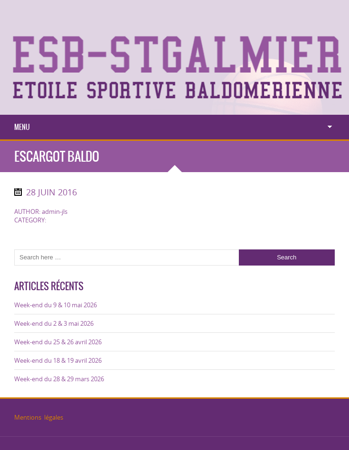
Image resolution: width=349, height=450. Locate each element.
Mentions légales (38, 417)
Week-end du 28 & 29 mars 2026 (59, 379)
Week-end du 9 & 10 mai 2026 (55, 305)
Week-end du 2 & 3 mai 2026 (54, 323)
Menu (22, 127)
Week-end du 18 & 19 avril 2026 (58, 360)
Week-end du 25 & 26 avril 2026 (58, 342)
